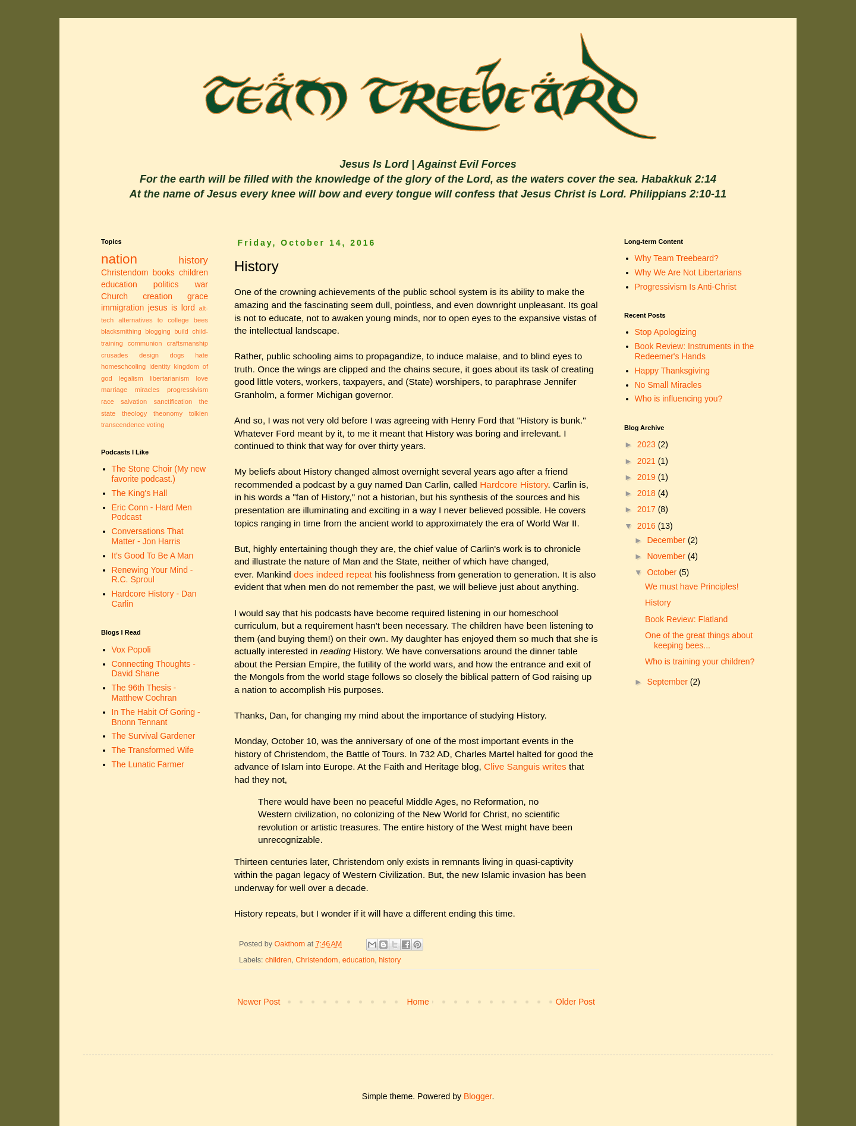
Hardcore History (513, 484)
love (202, 378)
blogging (157, 331)
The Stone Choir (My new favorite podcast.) (159, 474)
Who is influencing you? (679, 398)
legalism (131, 378)
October (663, 572)
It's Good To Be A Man (153, 555)
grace (197, 296)
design (149, 355)
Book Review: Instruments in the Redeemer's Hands (694, 351)
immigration (122, 307)
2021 (647, 461)
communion (145, 343)
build (181, 331)
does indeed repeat (333, 574)
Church (114, 296)
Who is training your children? (699, 661)
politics (166, 284)
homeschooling (123, 366)
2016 (647, 526)
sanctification (172, 401)
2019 (647, 477)
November (667, 556)
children (278, 960)
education (358, 960)
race (107, 401)
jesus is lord (171, 307)
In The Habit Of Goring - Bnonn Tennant (156, 717)
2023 (647, 444)
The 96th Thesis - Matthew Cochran (144, 692)
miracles (147, 389)
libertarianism (170, 378)
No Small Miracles (668, 385)
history (390, 960)
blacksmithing (121, 331)
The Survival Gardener (154, 736)
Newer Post (258, 1001)
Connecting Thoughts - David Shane (154, 669)
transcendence (122, 424)
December (667, 540)
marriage (114, 389)
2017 (647, 509)
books (164, 272)
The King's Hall (140, 493)
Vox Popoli (131, 649)
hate (201, 355)
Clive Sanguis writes (525, 766)
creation (157, 296)
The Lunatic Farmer (148, 764)
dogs (176, 355)
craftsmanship (187, 343)
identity (159, 366)
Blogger (478, 1096)
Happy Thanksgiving (672, 370)
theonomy (167, 413)
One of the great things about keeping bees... (699, 640)
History (658, 602)
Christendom (316, 960)
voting (156, 424)
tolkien (198, 413)
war (201, 284)
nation (119, 259)
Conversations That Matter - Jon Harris (148, 536)
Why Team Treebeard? (677, 258)
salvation (134, 401)
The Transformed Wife (153, 750)
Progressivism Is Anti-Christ (686, 286)
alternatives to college (153, 320)
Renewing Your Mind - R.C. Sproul (152, 575)
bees (201, 320)
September (668, 681)
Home (418, 1001)
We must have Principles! (692, 586)
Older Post (575, 1001)
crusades (114, 355)
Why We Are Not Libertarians (688, 272)
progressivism (187, 389)
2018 (647, 493)
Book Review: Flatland (686, 619)
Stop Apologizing (666, 332)
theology (134, 413)
